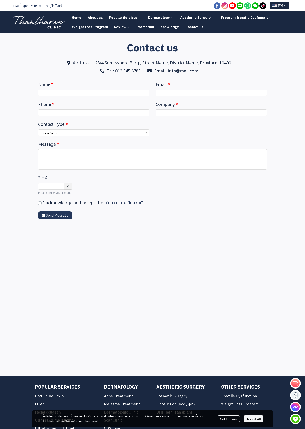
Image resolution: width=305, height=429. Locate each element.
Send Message (55, 215)
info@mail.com (183, 71)
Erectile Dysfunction (239, 396)
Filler (39, 404)
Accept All (253, 419)
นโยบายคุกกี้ (90, 421)
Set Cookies (228, 419)
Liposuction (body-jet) (175, 404)
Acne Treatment (118, 396)
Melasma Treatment (122, 404)
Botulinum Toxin (49, 396)
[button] (279, 6)
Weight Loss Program (240, 404)
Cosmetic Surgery (171, 396)
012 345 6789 (128, 71)
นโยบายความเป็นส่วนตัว (124, 203)
